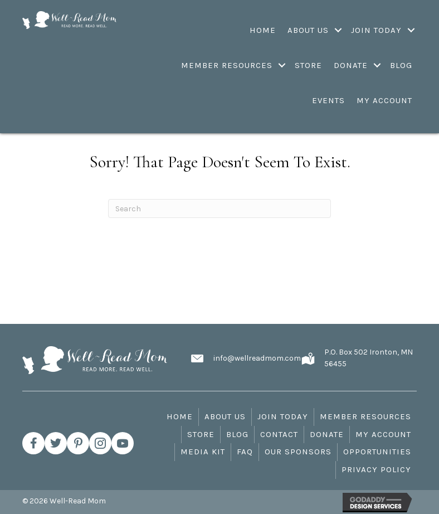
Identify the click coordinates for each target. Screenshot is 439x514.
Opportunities (377, 452)
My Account (383, 434)
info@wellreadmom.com (257, 358)
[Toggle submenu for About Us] (338, 30)
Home (180, 416)
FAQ (245, 452)
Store (200, 434)
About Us (225, 416)
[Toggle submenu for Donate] (377, 65)
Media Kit (203, 452)
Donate (327, 434)
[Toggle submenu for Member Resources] (282, 65)
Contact (279, 434)
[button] (33, 443)
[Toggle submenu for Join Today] (411, 30)
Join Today (282, 416)
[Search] (219, 208)
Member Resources (365, 416)
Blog (237, 434)
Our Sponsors (298, 452)
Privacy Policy (376, 469)
